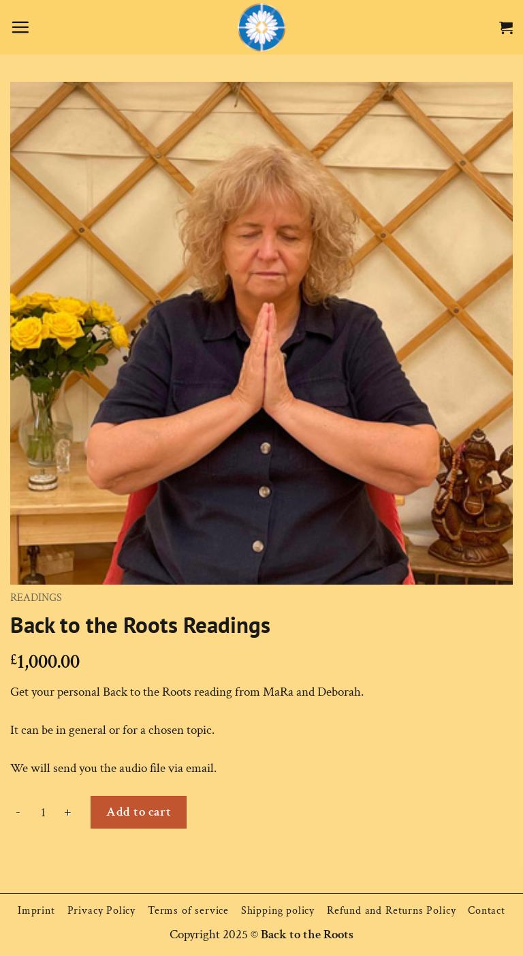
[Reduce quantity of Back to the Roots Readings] (18, 812)
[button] (20, 27)
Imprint (36, 911)
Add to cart (138, 811)
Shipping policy (278, 911)
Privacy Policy (101, 911)
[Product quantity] (43, 812)
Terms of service (188, 911)
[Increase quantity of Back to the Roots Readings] (68, 812)
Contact (486, 911)
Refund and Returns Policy (391, 911)
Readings (36, 598)
